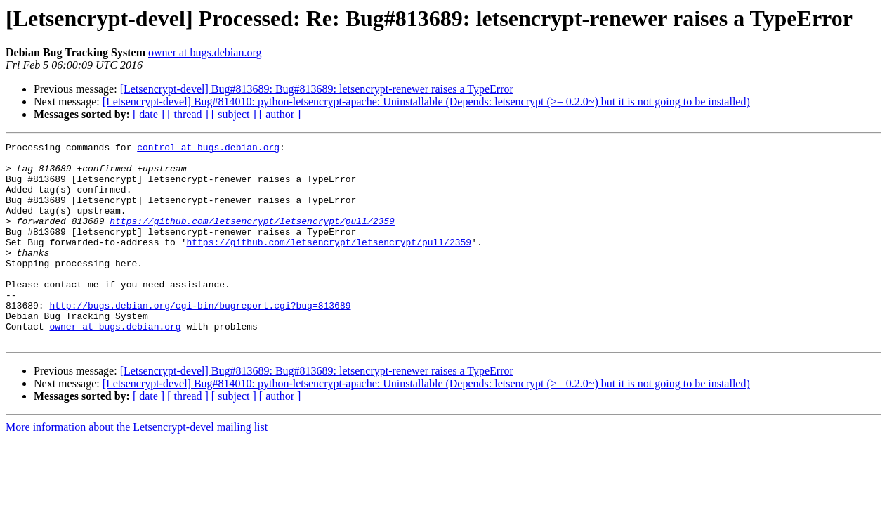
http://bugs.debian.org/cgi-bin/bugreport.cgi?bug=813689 (199, 338)
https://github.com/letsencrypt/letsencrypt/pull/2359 (252, 237)
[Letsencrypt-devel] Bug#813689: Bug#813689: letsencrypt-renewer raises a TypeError (316, 89)
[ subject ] (233, 114)
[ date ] (148, 114)
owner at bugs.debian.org (204, 52)
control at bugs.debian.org (208, 149)
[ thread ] (188, 114)
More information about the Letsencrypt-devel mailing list (137, 467)
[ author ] (280, 114)
